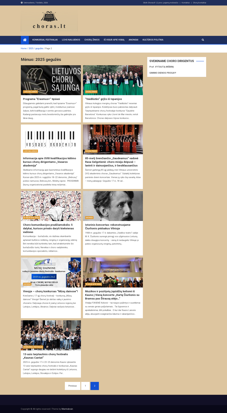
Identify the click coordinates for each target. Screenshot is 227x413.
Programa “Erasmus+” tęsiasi (41, 99)
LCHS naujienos (71, 39)
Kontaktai (186, 3)
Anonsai (133, 39)
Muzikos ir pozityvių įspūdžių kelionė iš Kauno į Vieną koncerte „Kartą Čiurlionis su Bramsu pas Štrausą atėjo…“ (112, 295)
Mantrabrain (67, 409)
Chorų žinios (91, 39)
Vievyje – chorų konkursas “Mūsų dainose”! (50, 291)
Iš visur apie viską (114, 39)
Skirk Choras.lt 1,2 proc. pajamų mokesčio (160, 3)
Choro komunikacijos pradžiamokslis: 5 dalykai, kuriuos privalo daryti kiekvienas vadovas (48, 228)
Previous (72, 386)
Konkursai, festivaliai (45, 39)
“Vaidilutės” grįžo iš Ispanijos (103, 99)
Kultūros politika (153, 39)
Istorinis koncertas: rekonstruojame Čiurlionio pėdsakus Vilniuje (107, 226)
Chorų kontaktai (199, 3)
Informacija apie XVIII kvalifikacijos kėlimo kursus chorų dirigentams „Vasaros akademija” (49, 162)
